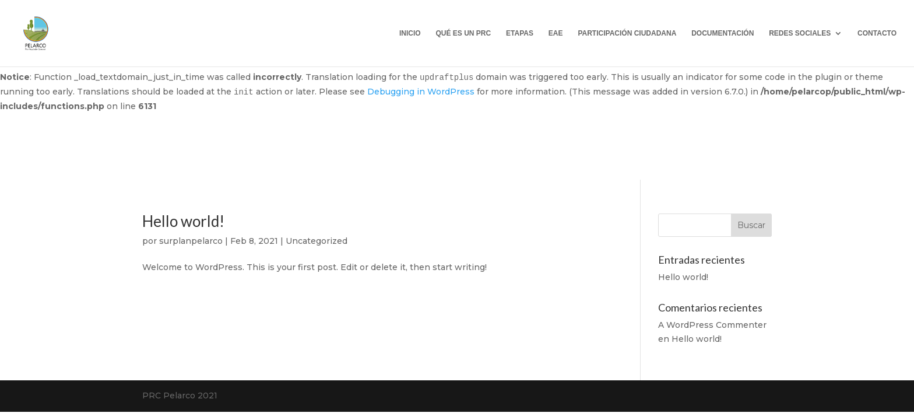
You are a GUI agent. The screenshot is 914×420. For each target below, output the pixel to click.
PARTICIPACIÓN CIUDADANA (627, 33)
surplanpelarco (191, 241)
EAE (556, 33)
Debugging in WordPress (420, 91)
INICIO (410, 33)
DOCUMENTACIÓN (722, 33)
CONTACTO (877, 33)
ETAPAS (519, 33)
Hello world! (183, 221)
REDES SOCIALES (800, 33)
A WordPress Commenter (712, 325)
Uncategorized (316, 241)
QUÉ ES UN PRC (463, 33)
